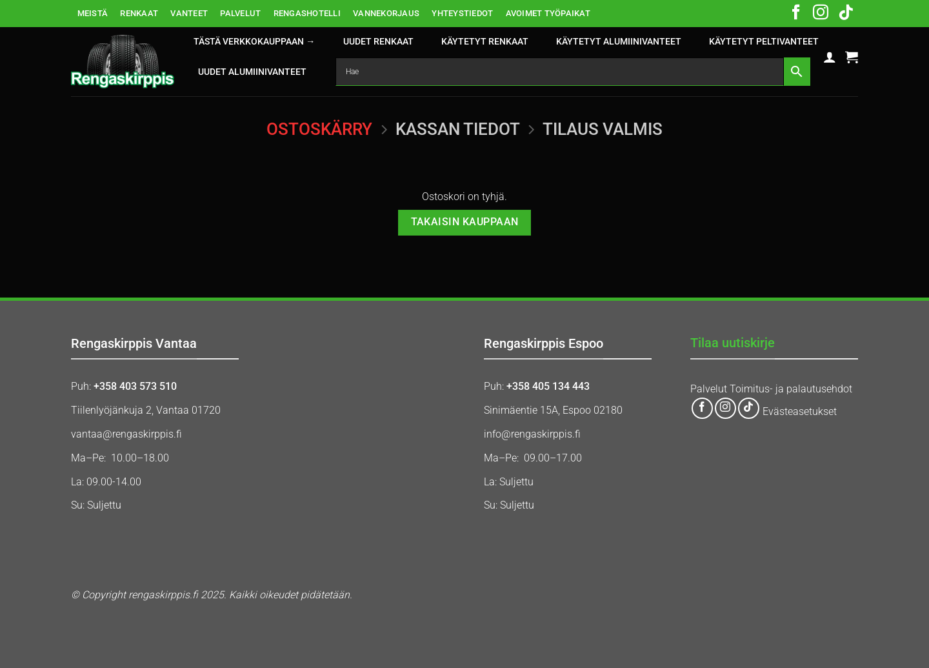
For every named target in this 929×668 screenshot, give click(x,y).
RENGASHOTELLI (307, 13)
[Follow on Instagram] (820, 13)
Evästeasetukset (800, 411)
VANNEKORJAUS (386, 13)
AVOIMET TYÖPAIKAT (548, 13)
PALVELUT (240, 13)
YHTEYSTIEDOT (462, 13)
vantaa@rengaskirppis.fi (126, 434)
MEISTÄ (92, 13)
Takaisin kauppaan (465, 222)
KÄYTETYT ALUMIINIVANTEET (618, 41)
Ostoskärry (319, 129)
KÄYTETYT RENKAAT (484, 41)
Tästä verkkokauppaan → (254, 41)
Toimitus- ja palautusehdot (791, 389)
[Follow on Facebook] (796, 13)
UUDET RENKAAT (378, 41)
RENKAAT (139, 13)
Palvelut (708, 389)
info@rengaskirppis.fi (532, 434)
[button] (829, 57)
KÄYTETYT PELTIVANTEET (764, 41)
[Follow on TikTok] (846, 13)
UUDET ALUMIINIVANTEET (252, 71)
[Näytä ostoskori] (851, 57)
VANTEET (189, 13)
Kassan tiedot (457, 129)
